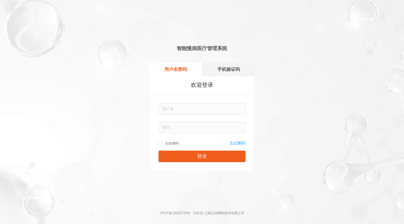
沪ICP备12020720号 (175, 213)
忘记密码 (237, 143)
